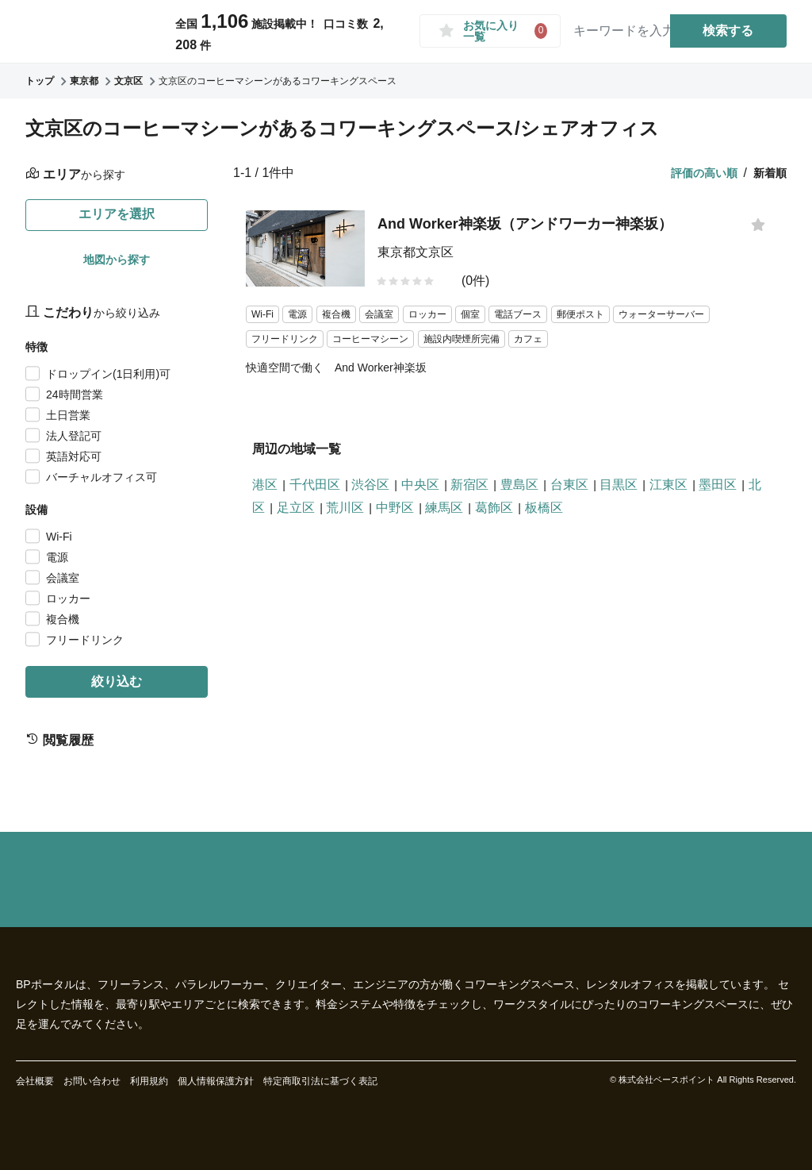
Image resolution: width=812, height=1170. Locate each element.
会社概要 (35, 1081)
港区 (265, 484)
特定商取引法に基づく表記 (320, 1081)
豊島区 (519, 484)
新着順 (770, 173)
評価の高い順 (704, 173)
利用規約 (149, 1081)
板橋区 (544, 507)
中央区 (420, 484)
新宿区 (469, 484)
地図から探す (116, 259)
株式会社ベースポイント (666, 1079)
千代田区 (314, 484)
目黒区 (618, 484)
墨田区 (718, 484)
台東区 (569, 484)
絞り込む (116, 681)
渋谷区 (370, 484)
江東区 (668, 484)
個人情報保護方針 (216, 1081)
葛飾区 (494, 507)
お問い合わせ (92, 1081)
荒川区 (345, 507)
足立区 (296, 507)
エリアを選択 (117, 214)
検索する (728, 30)
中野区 (395, 507)
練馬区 (444, 507)
